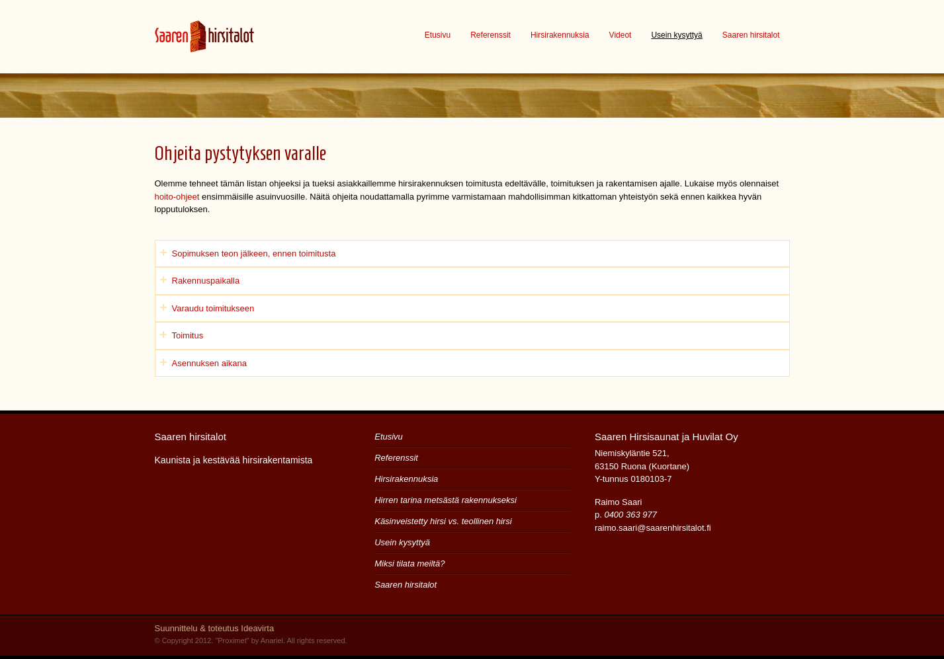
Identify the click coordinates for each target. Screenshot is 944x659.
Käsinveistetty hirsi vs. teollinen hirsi (442, 521)
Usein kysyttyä (676, 35)
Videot (620, 35)
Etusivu (438, 35)
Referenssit (490, 35)
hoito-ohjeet (177, 197)
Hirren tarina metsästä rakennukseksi (445, 500)
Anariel (272, 640)
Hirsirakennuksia (560, 35)
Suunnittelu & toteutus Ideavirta (215, 628)
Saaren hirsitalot (751, 35)
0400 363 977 (630, 515)
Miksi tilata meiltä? (409, 563)
